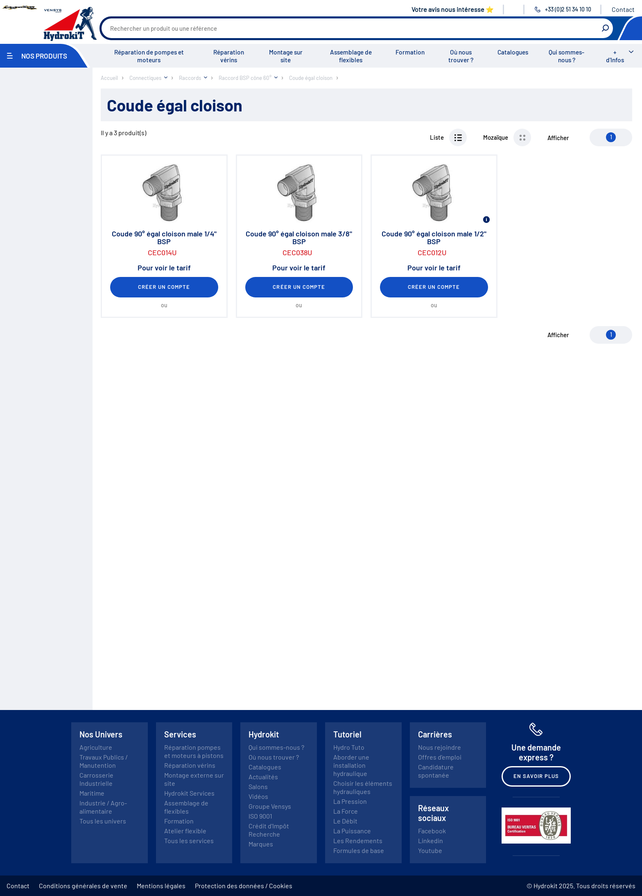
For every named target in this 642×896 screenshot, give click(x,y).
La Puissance (352, 831)
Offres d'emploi (439, 757)
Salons (258, 786)
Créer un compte (164, 287)
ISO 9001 (260, 816)
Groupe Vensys (270, 806)
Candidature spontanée (436, 771)
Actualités (263, 776)
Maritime (91, 793)
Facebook (432, 831)
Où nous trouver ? (460, 56)
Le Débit (345, 821)
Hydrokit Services (189, 793)
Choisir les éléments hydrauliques (362, 787)
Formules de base (358, 850)
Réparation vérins (228, 56)
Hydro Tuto (348, 747)
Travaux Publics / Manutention (103, 761)
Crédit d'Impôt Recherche (269, 830)
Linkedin (430, 840)
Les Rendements (357, 840)
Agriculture (95, 747)
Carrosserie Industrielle (96, 779)
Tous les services (189, 840)
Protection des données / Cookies (243, 885)
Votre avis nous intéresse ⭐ (452, 9)
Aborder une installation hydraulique (351, 765)
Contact (623, 9)
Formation (410, 52)
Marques (261, 844)
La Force (345, 811)
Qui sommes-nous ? (566, 56)
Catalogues (512, 52)
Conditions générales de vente (83, 885)
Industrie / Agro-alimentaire (103, 807)
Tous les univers (102, 821)
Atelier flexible (185, 831)
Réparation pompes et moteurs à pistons (194, 751)
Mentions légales (161, 885)
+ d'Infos (615, 56)
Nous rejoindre (439, 747)
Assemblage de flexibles (351, 56)
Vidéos (258, 796)
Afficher (558, 137)
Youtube (430, 850)
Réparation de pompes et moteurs (149, 56)
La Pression (350, 801)
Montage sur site (286, 56)
